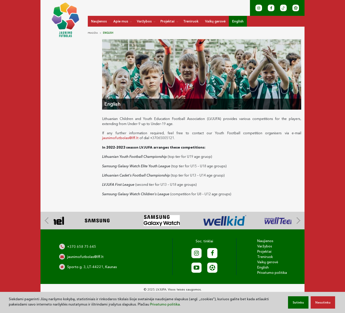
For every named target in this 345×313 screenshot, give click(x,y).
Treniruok (190, 21)
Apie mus (120, 21)
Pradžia (93, 32)
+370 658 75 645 (81, 246)
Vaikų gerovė (215, 21)
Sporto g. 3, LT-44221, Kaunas (92, 267)
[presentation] (46, 221)
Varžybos (144, 21)
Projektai (167, 21)
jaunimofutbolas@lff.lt (120, 138)
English (238, 21)
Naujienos (99, 21)
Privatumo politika (272, 272)
